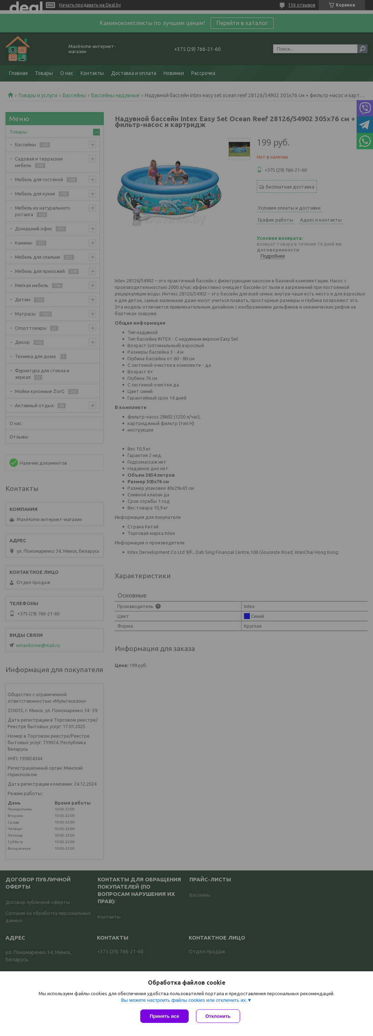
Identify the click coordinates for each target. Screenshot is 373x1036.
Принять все (164, 1016)
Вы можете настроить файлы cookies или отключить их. (184, 1000)
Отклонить (218, 1016)
